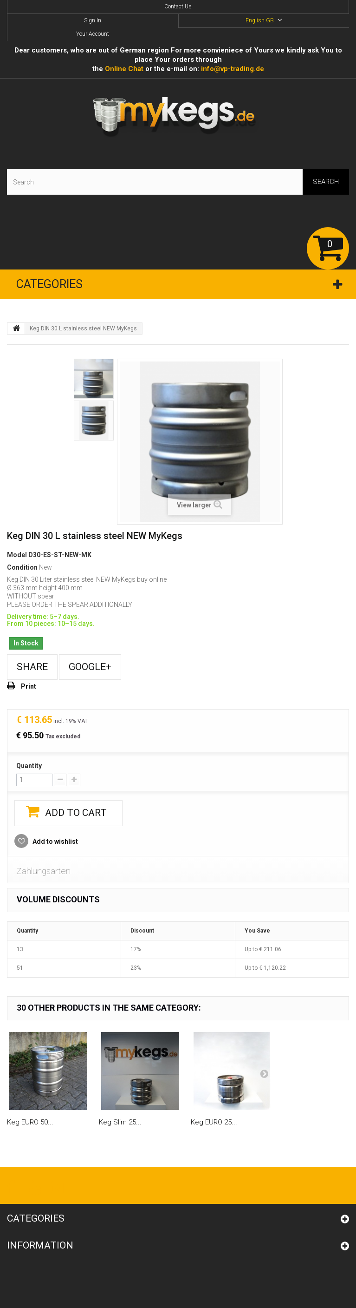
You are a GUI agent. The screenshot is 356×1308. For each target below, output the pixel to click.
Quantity (29, 765)
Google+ (90, 666)
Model (17, 555)
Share (32, 666)
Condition (22, 567)
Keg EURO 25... (214, 1122)
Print (28, 686)
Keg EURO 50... (30, 1122)
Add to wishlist (54, 841)
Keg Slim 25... (120, 1122)
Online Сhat (124, 69)
